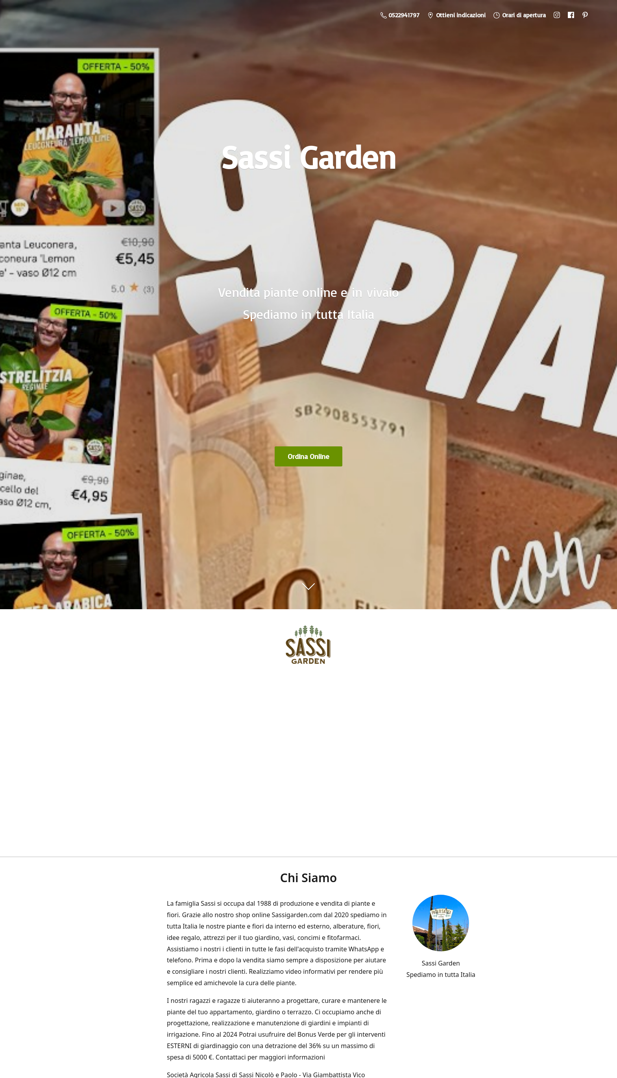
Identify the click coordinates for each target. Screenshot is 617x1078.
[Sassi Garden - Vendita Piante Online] (308, 648)
